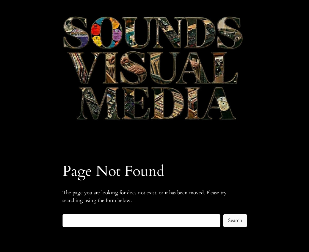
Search (235, 220)
